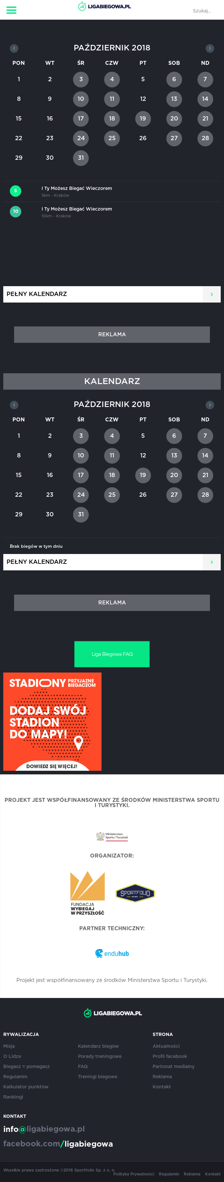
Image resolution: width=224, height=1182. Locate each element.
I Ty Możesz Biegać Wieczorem (77, 188)
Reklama (162, 1077)
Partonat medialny (174, 1066)
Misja (9, 1046)
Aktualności (166, 1046)
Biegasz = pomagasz (26, 1066)
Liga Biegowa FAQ (112, 654)
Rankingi (13, 1097)
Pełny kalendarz (37, 294)
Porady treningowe (99, 1056)
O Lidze (12, 1056)
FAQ (83, 1066)
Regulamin (15, 1077)
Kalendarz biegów (98, 1046)
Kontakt (162, 1087)
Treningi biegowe (97, 1077)
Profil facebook (170, 1056)
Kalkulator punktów (25, 1087)
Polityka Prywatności (133, 1174)
